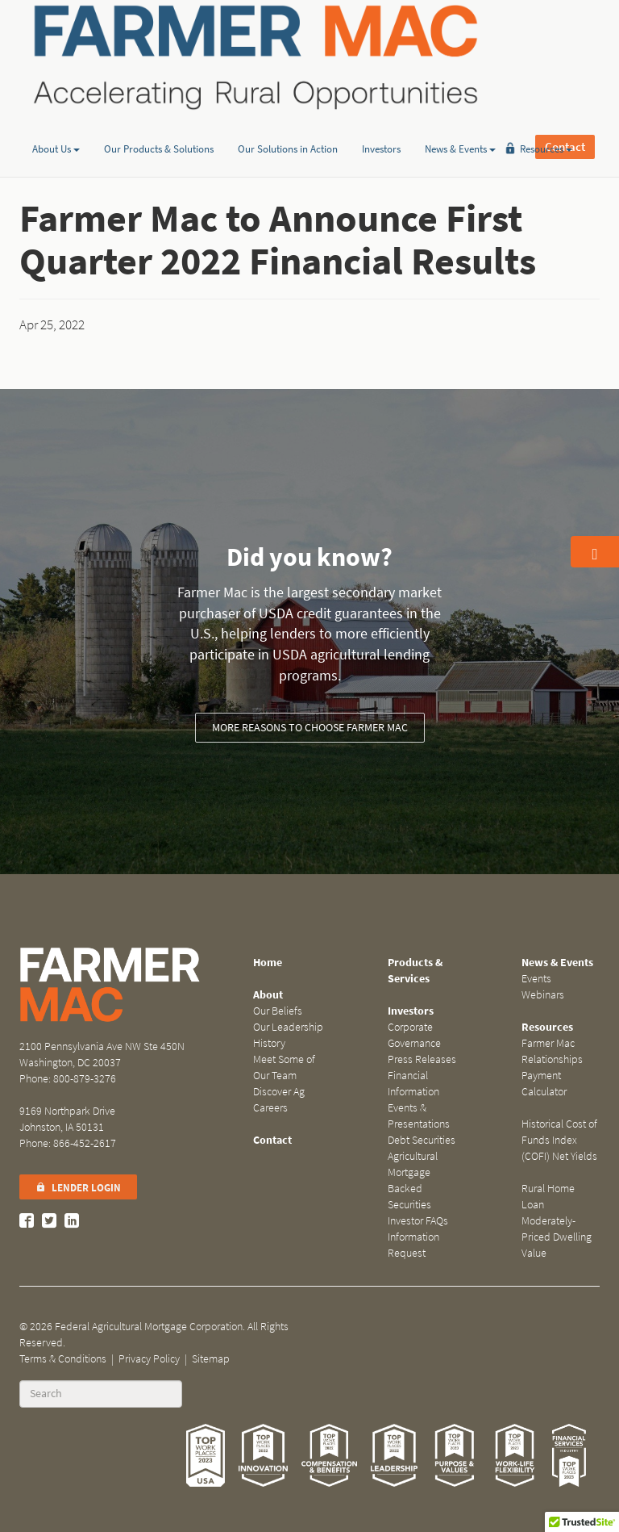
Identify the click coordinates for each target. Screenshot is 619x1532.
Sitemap (211, 1359)
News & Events (460, 124)
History (269, 1043)
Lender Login (78, 1188)
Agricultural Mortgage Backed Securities (413, 1180)
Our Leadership (288, 1027)
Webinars (542, 994)
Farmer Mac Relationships (552, 1051)
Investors (381, 124)
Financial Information (413, 1083)
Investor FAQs (418, 1221)
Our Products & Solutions (159, 124)
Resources (546, 124)
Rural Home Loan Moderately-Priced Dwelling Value (556, 1221)
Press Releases (422, 1059)
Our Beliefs (277, 1011)
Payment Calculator (544, 1083)
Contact (565, 56)
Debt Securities (421, 1140)
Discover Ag (279, 1091)
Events (536, 978)
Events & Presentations (419, 1116)
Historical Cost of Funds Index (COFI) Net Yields (559, 1140)
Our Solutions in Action (288, 124)
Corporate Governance (414, 1035)
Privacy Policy (149, 1359)
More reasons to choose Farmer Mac (310, 727)
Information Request (413, 1245)
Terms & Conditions (62, 1359)
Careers (270, 1108)
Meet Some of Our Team (284, 1067)
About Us (56, 124)
